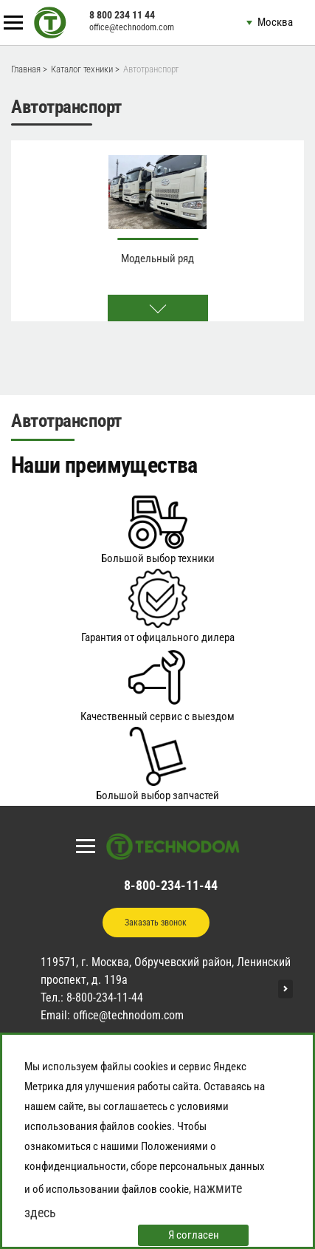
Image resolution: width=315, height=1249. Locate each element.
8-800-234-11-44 (171, 885)
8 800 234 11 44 (122, 15)
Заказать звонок (156, 922)
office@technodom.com (131, 27)
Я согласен (193, 1235)
